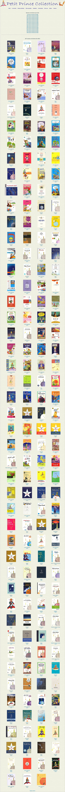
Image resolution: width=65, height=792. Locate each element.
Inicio (10, 8)
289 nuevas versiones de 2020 (32, 22)
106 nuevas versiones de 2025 (32, 15)
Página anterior (32, 790)
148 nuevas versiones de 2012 (32, 32)
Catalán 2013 (41, 435)
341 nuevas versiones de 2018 (32, 24)
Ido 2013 (41, 388)
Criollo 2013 (11, 117)
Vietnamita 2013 (11, 690)
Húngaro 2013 (41, 117)
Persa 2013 (27, 117)
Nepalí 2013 (27, 658)
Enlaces (50, 8)
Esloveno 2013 (41, 260)
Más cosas (46, 8)
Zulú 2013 (56, 101)
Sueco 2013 (56, 579)
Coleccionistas (40, 8)
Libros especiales (29, 8)
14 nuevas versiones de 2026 (32, 14)
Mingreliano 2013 (41, 770)
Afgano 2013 (56, 595)
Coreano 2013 (41, 228)
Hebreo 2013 (55, 738)
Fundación (35, 8)
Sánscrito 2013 (41, 738)
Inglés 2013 (56, 53)
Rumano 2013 (11, 563)
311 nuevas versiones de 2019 (32, 23)
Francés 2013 (41, 563)
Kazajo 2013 (11, 627)
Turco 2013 (27, 531)
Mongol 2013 (27, 786)
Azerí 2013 (41, 706)
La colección (14, 8)
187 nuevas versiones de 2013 (32, 31)
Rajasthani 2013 (55, 770)
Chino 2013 (11, 69)
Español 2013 (11, 180)
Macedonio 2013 (56, 531)
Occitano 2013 (27, 579)
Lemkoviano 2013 (41, 627)
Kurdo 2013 (11, 276)
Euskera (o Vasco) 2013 (55, 627)
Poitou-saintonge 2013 (41, 53)
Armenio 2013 (41, 451)
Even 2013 (11, 196)
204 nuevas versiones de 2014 (32, 30)
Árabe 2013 (11, 53)
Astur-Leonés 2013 (55, 563)
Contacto (54, 8)
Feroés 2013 (41, 722)
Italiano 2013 (11, 595)
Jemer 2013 (11, 643)
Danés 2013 (27, 53)
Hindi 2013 (55, 706)
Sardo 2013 (27, 611)
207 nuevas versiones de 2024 (32, 17)
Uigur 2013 (56, 276)
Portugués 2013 (11, 372)
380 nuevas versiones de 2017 (32, 26)
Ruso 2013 (41, 180)
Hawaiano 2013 (27, 738)
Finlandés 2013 (27, 276)
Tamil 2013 (11, 738)
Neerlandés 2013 (41, 531)
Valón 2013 (11, 674)
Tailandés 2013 (56, 722)
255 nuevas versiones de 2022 (32, 19)
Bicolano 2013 (11, 658)
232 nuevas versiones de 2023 (32, 18)
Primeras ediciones (21, 8)
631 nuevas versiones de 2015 (32, 28)
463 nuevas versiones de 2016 (32, 27)
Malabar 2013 (27, 595)
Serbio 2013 (11, 228)
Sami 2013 (27, 340)
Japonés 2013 (56, 212)
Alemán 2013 (11, 722)
